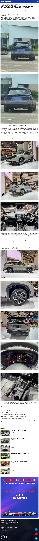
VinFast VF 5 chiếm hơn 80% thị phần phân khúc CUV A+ (10, 423)
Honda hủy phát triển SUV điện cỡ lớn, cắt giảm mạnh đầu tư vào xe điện (13, 416)
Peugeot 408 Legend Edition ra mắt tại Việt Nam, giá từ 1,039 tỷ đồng (12, 418)
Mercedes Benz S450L (15, 468)
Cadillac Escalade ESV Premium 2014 (18, 430)
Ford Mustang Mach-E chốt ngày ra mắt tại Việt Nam (10, 412)
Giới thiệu (10, 533)
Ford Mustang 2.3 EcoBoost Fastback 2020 (20, 453)
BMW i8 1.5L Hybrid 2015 (16, 446)
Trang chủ (3, 533)
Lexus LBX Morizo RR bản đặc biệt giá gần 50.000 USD (10, 408)
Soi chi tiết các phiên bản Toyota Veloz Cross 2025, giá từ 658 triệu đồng (13, 414)
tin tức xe (7, 4)
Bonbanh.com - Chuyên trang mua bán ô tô (12, 539)
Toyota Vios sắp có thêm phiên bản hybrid (8, 426)
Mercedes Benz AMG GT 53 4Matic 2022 (19, 461)
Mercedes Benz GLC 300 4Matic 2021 (18, 438)
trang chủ (2, 4)
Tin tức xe (17, 533)
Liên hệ (24, 533)
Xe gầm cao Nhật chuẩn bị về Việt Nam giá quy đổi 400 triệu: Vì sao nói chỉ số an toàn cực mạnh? (17, 424)
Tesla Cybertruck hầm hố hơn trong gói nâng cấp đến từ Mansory (12, 410)
